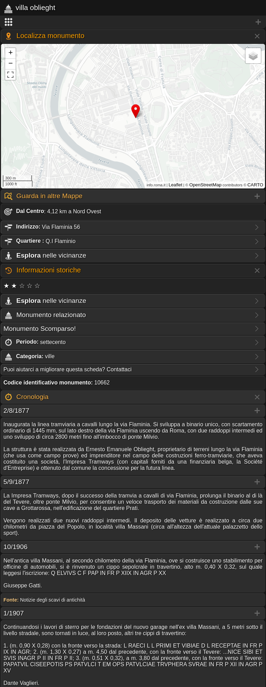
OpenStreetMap (205, 184)
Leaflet (176, 184)
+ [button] (10, 53)
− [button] (10, 64)
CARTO (255, 184)
